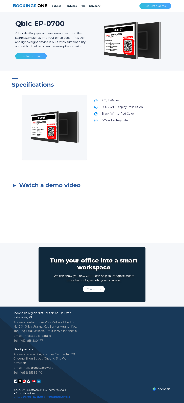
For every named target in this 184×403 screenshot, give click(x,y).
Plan (83, 5)
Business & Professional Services (51, 397)
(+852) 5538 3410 (31, 372)
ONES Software (22, 397)
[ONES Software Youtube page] (24, 381)
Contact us (94, 289)
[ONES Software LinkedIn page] (39, 381)
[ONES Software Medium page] (20, 381)
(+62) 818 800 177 (31, 340)
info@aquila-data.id (37, 335)
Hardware (71, 5)
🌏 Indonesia (161, 389)
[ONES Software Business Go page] (34, 381)
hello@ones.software (38, 367)
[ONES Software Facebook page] (16, 381)
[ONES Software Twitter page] (28, 381)
